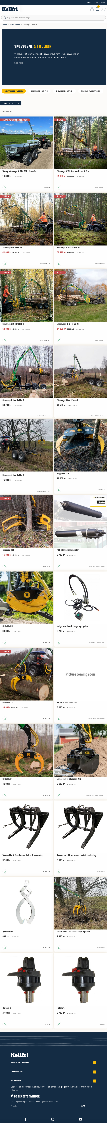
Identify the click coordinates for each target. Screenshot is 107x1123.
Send (83, 1106)
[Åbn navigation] (103, 8)
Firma (89, 2)
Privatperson (100, 2)
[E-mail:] (41, 1106)
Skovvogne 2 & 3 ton (39, 91)
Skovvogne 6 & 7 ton (64, 91)
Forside (4, 25)
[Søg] (53, 17)
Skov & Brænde (15, 25)
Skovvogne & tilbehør (14, 91)
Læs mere (18, 63)
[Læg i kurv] (4, 187)
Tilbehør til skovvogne (90, 91)
